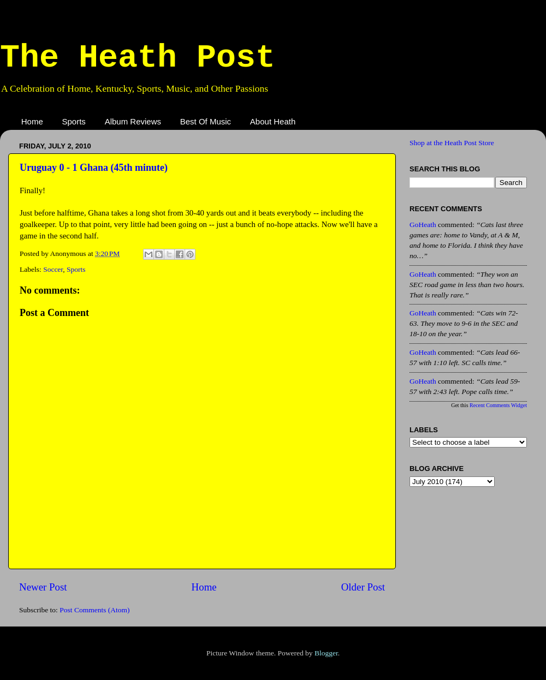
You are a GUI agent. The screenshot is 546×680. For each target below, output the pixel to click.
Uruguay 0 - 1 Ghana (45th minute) (94, 167)
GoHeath (423, 224)
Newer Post (43, 587)
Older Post (363, 587)
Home (32, 121)
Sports (74, 121)
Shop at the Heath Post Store (452, 143)
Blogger (326, 653)
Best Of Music (205, 121)
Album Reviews (133, 121)
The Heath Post (137, 57)
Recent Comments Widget (498, 405)
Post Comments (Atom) (94, 610)
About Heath (272, 121)
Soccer (53, 269)
